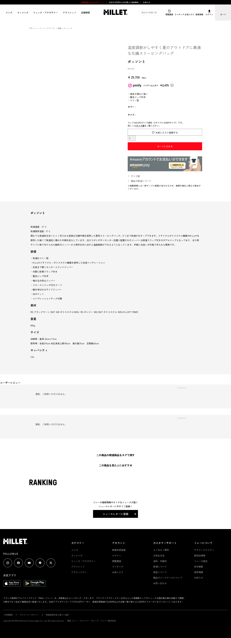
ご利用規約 (8, 614)
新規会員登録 (119, 549)
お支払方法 (158, 555)
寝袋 (59, 28)
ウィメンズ (22, 12)
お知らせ (146, 2)
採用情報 (198, 572)
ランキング (117, 566)
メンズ (9, 12)
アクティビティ (79, 572)
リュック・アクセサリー (83, 561)
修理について (160, 566)
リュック (45, 12)
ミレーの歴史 (201, 561)
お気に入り (117, 572)
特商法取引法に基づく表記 (57, 614)
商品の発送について (141, 180)
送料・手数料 (160, 561)
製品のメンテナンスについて (167, 577)
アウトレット (69, 12)
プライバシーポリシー (29, 614)
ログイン (116, 555)
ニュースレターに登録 (115, 514)
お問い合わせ (160, 583)
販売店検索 (199, 555)
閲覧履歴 (116, 561)
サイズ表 (140, 125)
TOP (30, 28)
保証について (160, 572)
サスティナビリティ (204, 549)
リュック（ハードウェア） (45, 28)
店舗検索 (85, 12)
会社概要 (198, 566)
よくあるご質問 (161, 549)
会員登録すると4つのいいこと (93, 2)
